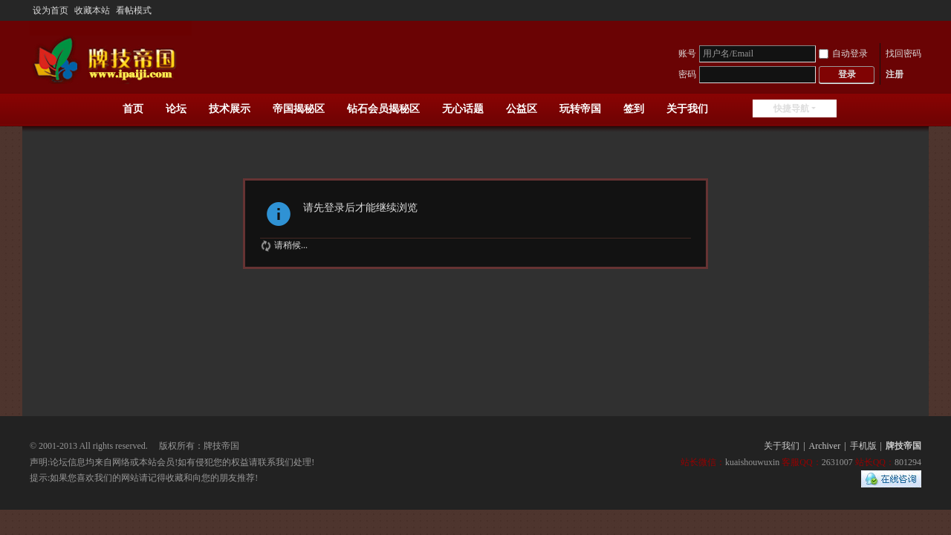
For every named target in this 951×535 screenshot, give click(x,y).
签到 (633, 108)
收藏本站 (92, 10)
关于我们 (687, 108)
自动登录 (843, 53)
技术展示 (229, 108)
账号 (687, 53)
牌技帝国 (903, 446)
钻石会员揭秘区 (383, 108)
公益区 (521, 108)
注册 (894, 74)
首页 (133, 108)
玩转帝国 (580, 108)
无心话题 (463, 108)
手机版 (863, 446)
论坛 (176, 108)
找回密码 (903, 53)
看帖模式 (134, 10)
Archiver (825, 446)
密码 (687, 74)
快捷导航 (791, 108)
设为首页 (50, 10)
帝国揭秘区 (299, 108)
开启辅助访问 (917, 10)
